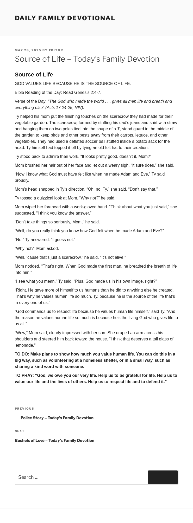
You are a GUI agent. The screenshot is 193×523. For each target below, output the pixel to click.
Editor (56, 50)
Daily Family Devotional (65, 18)
